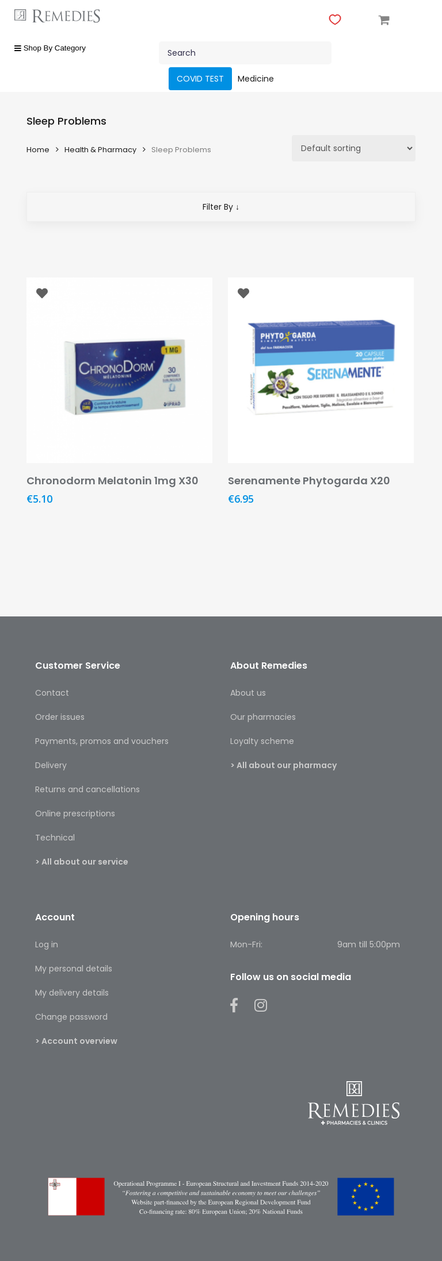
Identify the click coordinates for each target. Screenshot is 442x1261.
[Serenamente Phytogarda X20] (321, 370)
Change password (71, 1017)
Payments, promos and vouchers (102, 741)
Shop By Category (50, 48)
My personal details (73, 968)
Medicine (256, 78)
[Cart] (384, 19)
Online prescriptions (75, 813)
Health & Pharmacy (100, 149)
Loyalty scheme (262, 741)
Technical (55, 837)
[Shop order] (354, 148)
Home (37, 149)
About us (248, 693)
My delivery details (72, 992)
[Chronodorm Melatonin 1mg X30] (119, 370)
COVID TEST (200, 78)
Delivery (51, 765)
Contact (52, 693)
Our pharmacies (263, 717)
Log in (46, 944)
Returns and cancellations (87, 789)
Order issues (60, 717)
